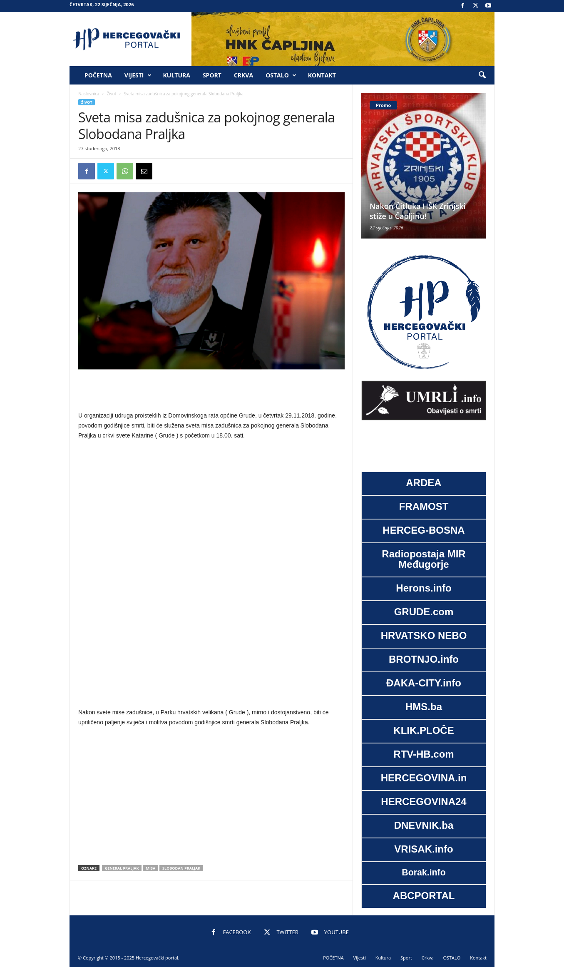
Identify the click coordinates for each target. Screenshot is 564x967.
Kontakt (322, 75)
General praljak (122, 868)
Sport (212, 75)
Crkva (243, 75)
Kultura (176, 75)
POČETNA (98, 75)
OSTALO (281, 75)
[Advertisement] (211, 390)
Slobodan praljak (181, 868)
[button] (482, 75)
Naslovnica (88, 94)
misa (150, 868)
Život (112, 94)
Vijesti (138, 75)
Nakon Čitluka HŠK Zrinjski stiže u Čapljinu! (418, 211)
